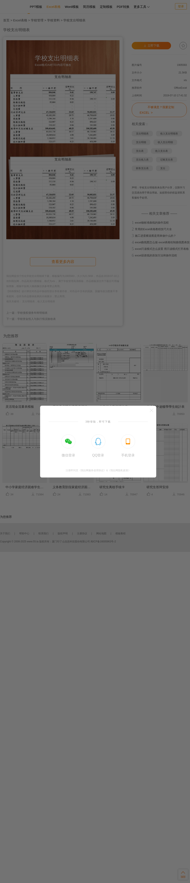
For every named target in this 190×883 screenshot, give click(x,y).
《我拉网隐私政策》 (119, 470)
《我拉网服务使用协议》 (92, 470)
